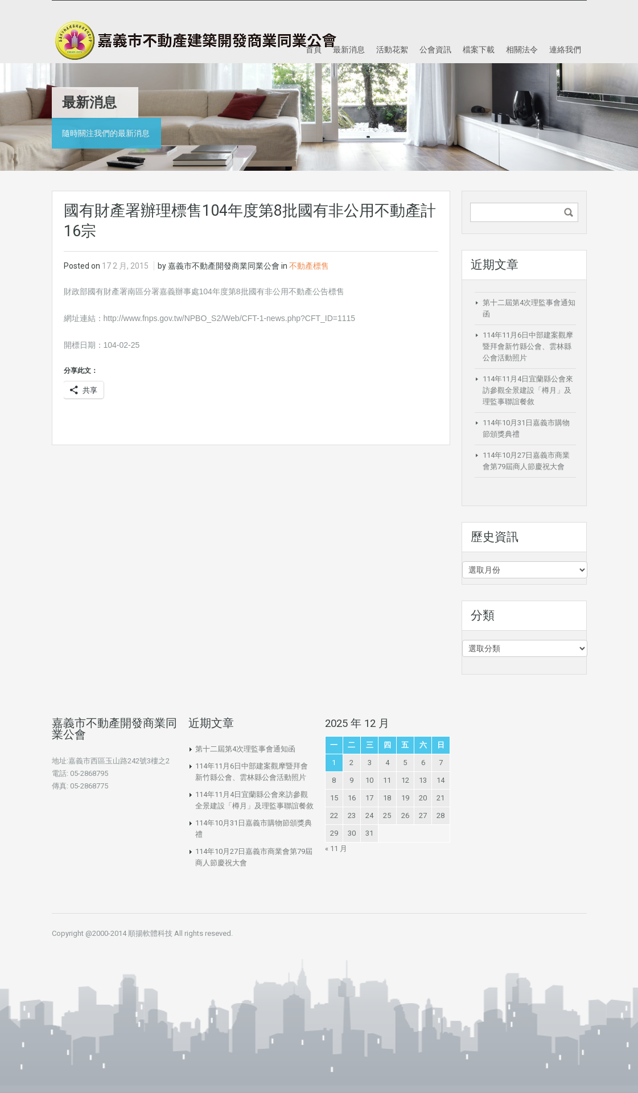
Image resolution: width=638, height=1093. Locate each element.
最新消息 (349, 49)
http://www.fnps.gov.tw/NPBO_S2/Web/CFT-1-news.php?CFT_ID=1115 (230, 318)
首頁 (314, 49)
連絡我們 (565, 49)
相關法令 (522, 49)
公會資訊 (435, 49)
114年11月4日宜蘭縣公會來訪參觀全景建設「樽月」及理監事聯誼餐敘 (528, 390)
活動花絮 (392, 49)
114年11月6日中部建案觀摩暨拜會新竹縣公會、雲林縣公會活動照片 (528, 346)
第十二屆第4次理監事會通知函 (245, 749)
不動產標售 (309, 265)
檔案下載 (479, 49)
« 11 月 (336, 848)
